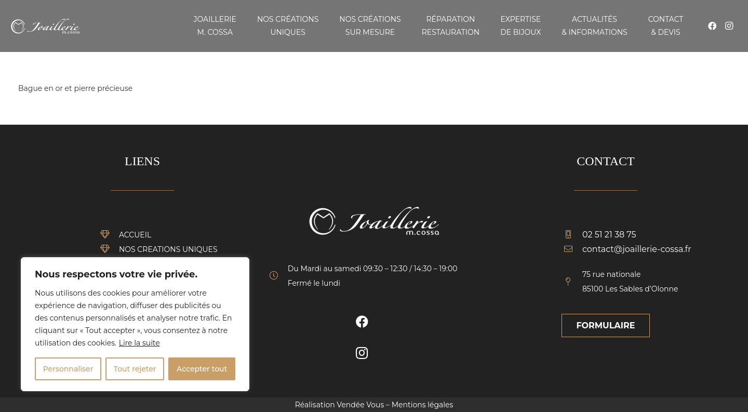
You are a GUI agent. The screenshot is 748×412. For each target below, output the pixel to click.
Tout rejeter (135, 369)
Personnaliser (68, 369)
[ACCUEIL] (109, 235)
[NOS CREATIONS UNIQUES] (109, 249)
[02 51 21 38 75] (573, 235)
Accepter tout (202, 369)
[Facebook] (712, 26)
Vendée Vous (360, 404)
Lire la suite (139, 343)
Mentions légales (422, 404)
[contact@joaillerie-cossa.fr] (573, 249)
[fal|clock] (278, 276)
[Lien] (45, 26)
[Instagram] (728, 26)
